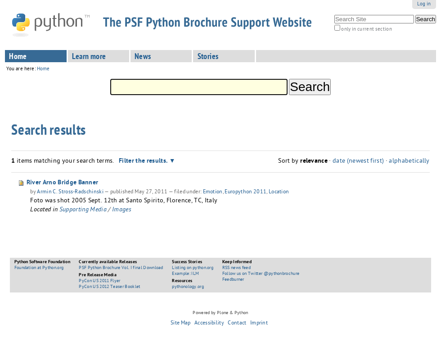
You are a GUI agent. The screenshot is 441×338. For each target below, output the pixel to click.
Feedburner (233, 280)
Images (121, 210)
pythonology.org (188, 287)
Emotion (213, 192)
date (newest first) (358, 161)
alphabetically (409, 161)
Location (279, 192)
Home (18, 57)
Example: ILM (185, 274)
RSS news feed (236, 268)
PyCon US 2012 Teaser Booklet (109, 287)
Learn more (89, 57)
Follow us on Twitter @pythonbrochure (261, 274)
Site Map (181, 323)
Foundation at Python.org (39, 268)
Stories (208, 57)
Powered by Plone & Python (220, 313)
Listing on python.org (192, 268)
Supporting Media (83, 210)
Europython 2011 (245, 192)
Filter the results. (144, 161)
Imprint (259, 323)
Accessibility (209, 323)
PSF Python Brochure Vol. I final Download (121, 268)
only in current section (366, 29)
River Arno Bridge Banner (63, 183)
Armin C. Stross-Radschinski (70, 192)
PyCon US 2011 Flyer (99, 281)
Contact (237, 323)
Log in (424, 4)
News (143, 57)
